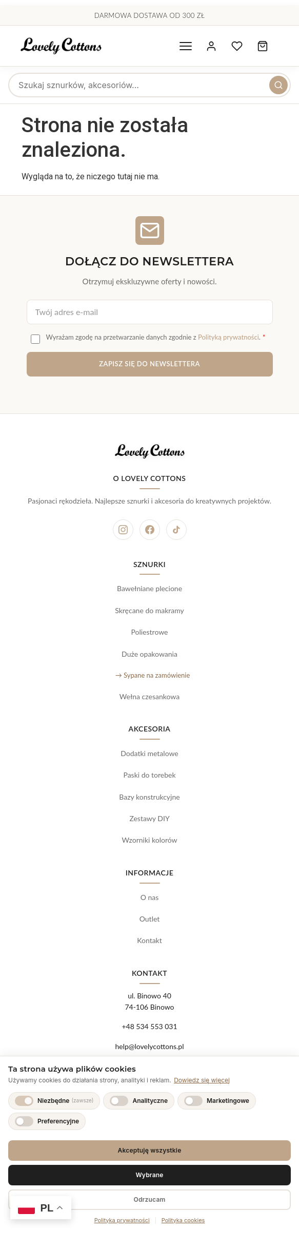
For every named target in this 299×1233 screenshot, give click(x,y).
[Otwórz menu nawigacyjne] (185, 46)
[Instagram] (123, 529)
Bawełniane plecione (149, 588)
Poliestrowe (149, 632)
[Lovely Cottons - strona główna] (61, 46)
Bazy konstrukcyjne (149, 796)
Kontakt (149, 940)
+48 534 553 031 (149, 1026)
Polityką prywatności (228, 337)
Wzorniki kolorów (149, 839)
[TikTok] (176, 529)
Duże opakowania (149, 654)
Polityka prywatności (122, 1220)
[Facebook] (149, 529)
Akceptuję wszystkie (150, 1150)
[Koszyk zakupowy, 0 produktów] (262, 46)
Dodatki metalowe (149, 753)
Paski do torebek (149, 774)
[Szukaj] (278, 85)
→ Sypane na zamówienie (152, 675)
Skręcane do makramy (149, 610)
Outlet (149, 918)
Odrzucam (149, 1199)
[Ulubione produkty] (237, 46)
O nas (150, 897)
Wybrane (149, 1175)
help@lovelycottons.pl (149, 1046)
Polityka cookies (183, 1220)
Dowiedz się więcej (202, 1080)
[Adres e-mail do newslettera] (150, 312)
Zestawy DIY (149, 818)
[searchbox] (149, 85)
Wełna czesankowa (149, 696)
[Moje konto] (211, 46)
